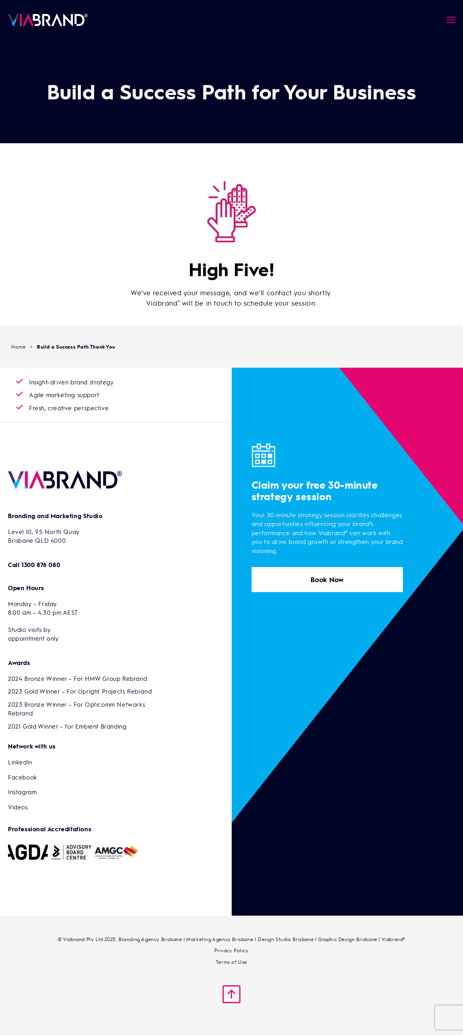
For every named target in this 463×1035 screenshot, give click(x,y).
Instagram (22, 792)
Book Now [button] (327, 579)
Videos (18, 807)
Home (18, 346)
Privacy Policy (231, 950)
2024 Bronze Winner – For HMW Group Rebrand (77, 678)
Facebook (22, 777)
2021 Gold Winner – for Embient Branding (67, 726)
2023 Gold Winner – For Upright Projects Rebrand (80, 691)
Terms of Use (231, 962)
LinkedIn (20, 762)
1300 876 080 (40, 565)
